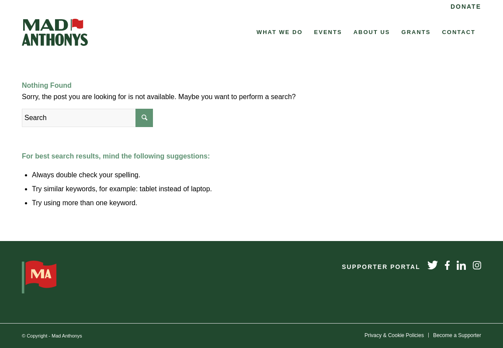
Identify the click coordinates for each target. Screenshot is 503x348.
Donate (466, 6)
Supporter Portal (381, 266)
